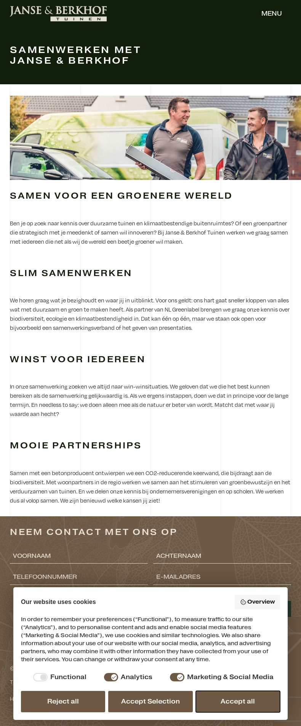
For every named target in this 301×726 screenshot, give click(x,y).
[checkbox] (58, 677)
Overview (257, 602)
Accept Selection (150, 701)
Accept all (238, 701)
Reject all (63, 701)
